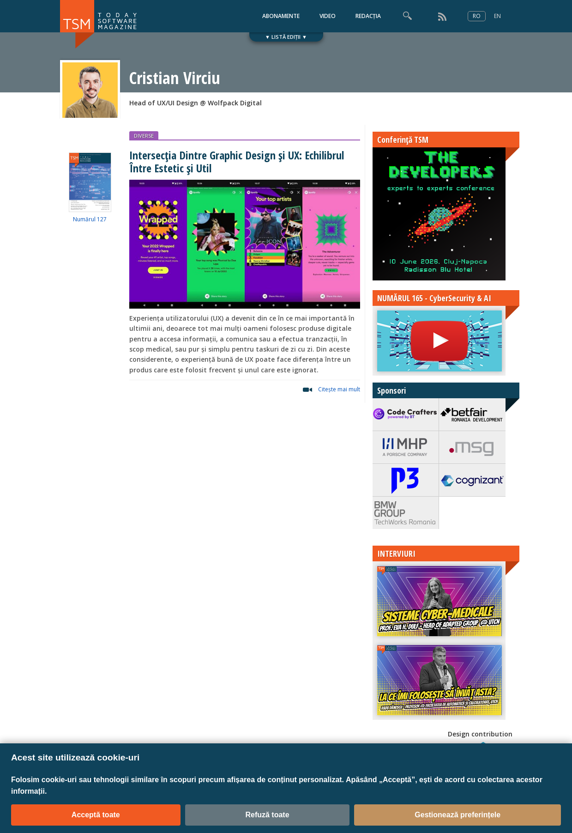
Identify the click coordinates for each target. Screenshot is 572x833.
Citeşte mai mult (339, 389)
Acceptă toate (96, 815)
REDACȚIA (368, 16)
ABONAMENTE (281, 16)
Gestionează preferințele (457, 815)
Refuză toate (267, 815)
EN (497, 16)
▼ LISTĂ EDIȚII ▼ (286, 36)
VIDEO (327, 16)
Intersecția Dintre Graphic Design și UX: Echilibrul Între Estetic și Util (236, 161)
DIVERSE (144, 135)
